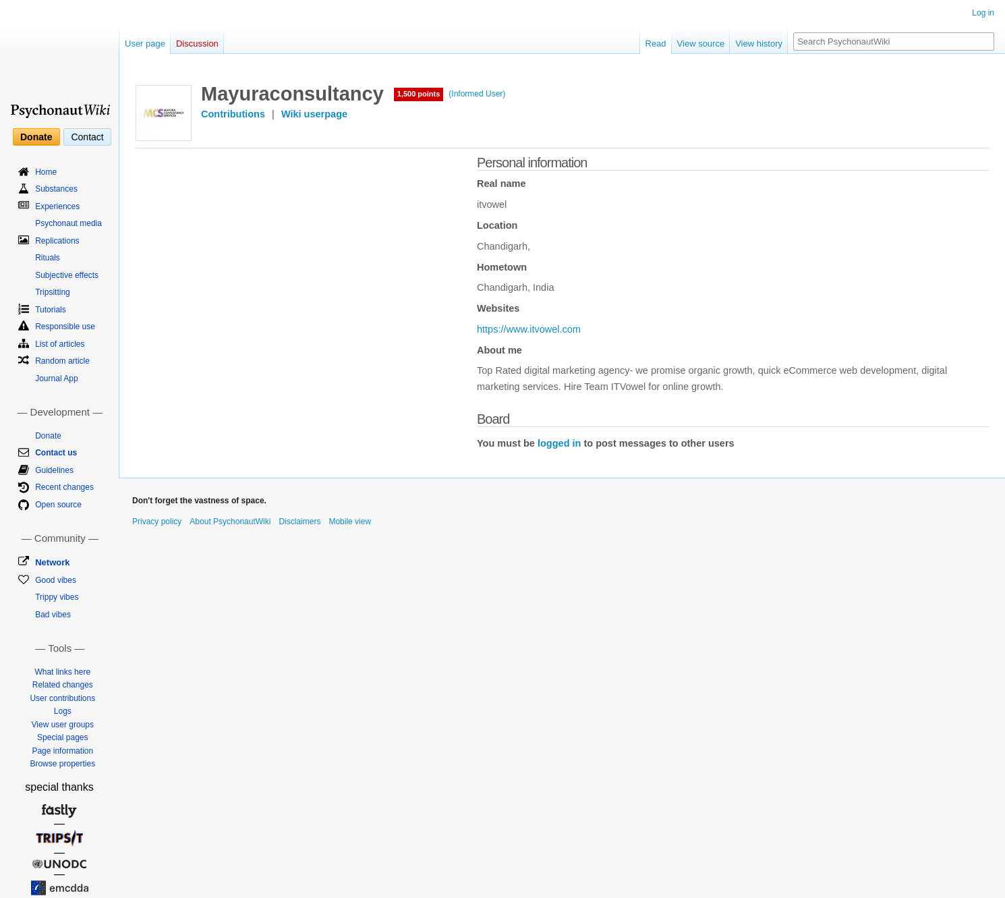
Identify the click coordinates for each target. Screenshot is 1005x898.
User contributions (62, 698)
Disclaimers (299, 521)
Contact (87, 137)
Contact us (56, 452)
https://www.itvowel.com (529, 329)
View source (701, 43)
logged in (559, 443)
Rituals (47, 257)
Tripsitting (52, 292)
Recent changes (64, 487)
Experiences (57, 206)
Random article (62, 361)
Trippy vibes (56, 597)
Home (46, 172)
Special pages (62, 737)
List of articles (59, 344)
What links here (62, 672)
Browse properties (62, 763)
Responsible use (65, 326)
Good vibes (55, 580)
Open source (58, 504)
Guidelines (54, 470)
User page (145, 43)
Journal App (56, 378)
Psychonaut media (68, 223)
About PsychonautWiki (230, 521)
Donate (36, 137)
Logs (62, 711)
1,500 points (418, 94)
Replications (57, 241)
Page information (62, 751)
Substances (56, 189)
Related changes (62, 685)
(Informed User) (477, 94)
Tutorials (50, 309)
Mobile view (349, 521)
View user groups (63, 724)
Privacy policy (156, 521)
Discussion (197, 43)
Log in (983, 13)
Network (52, 562)
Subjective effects (66, 275)
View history (758, 43)
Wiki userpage (314, 114)
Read (655, 43)
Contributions (233, 114)
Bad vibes (53, 614)
